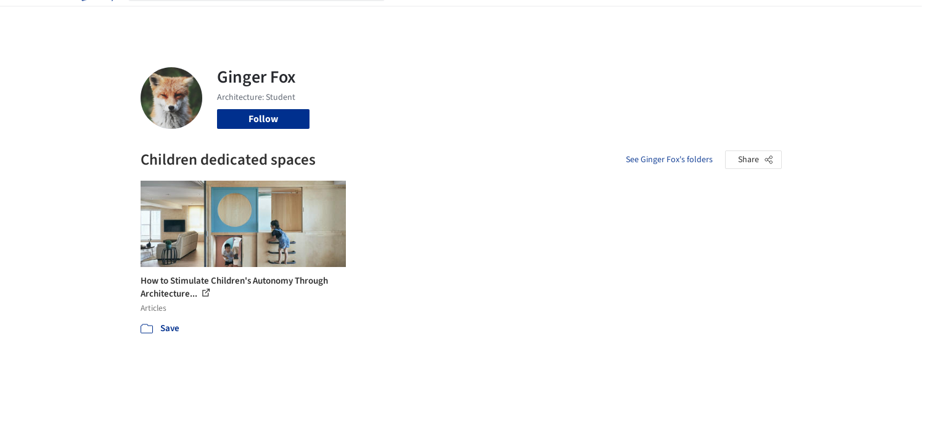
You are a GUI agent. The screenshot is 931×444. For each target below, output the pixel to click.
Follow (263, 119)
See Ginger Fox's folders (669, 159)
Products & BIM (514, 17)
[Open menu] (836, 17)
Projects (414, 17)
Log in (734, 17)
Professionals (584, 17)
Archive (671, 17)
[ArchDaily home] (96, 17)
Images (456, 17)
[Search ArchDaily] (266, 17)
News (634, 17)
